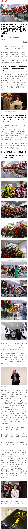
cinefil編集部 (16, 37)
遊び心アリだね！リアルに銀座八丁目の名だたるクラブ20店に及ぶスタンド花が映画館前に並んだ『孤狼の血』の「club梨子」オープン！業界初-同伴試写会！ (14, 29)
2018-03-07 (6, 35)
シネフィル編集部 (8, 37)
